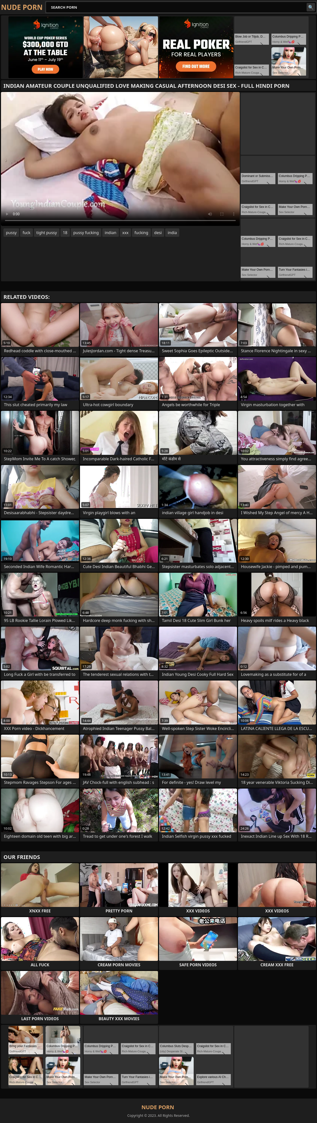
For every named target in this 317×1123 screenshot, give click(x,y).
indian (110, 232)
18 (65, 232)
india (172, 232)
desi (158, 232)
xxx (125, 232)
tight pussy (46, 232)
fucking (141, 232)
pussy (11, 232)
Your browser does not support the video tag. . (120, 159)
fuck (26, 232)
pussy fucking (86, 232)
